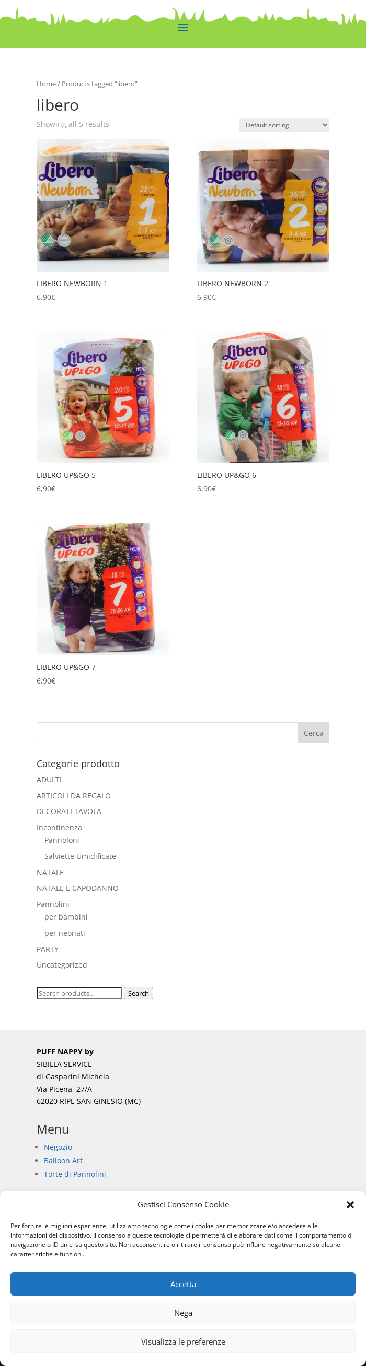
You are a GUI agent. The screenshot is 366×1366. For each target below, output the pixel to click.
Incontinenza (59, 827)
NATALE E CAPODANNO (78, 888)
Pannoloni (61, 840)
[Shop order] (284, 125)
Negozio (58, 1147)
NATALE (50, 872)
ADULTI (49, 779)
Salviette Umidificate (80, 856)
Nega (183, 1313)
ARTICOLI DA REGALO (74, 795)
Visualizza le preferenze (183, 1341)
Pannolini (53, 904)
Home (46, 83)
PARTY (48, 949)
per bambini (66, 917)
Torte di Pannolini (75, 1174)
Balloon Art (63, 1160)
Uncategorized (62, 965)
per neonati (64, 933)
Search (138, 993)
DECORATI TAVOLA (69, 811)
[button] (350, 1204)
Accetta (183, 1284)
